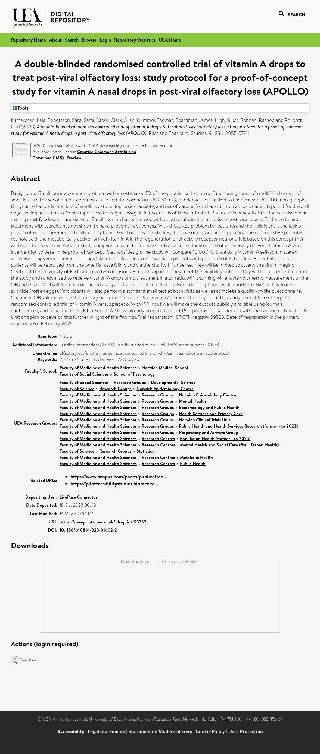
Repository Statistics (135, 40)
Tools (21, 107)
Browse (89, 40)
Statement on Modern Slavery (160, 731)
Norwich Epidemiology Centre (165, 389)
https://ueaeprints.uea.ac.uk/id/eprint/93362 (103, 522)
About (55, 40)
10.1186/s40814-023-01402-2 (88, 530)
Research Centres (158, 438)
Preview (74, 158)
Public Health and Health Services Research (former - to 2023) (238, 426)
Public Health (193, 463)
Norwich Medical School (165, 368)
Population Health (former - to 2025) (215, 438)
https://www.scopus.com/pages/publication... (118, 476)
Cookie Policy (210, 731)
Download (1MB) (48, 158)
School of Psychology (134, 374)
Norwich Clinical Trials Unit (204, 420)
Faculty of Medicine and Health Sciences (98, 368)
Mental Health (192, 401)
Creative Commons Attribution (106, 151)
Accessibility (70, 731)
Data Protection (245, 731)
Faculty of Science (77, 389)
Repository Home (28, 40)
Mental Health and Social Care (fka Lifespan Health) (229, 445)
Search (72, 40)
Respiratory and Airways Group (208, 432)
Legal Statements (106, 731)
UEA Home (170, 40)
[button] (15, 660)
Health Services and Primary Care (211, 414)
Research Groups (130, 382)
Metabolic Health (196, 457)
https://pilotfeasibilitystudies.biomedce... (114, 483)
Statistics (145, 451)
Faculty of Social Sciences (84, 374)
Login (105, 40)
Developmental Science (173, 382)
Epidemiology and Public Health (209, 407)
